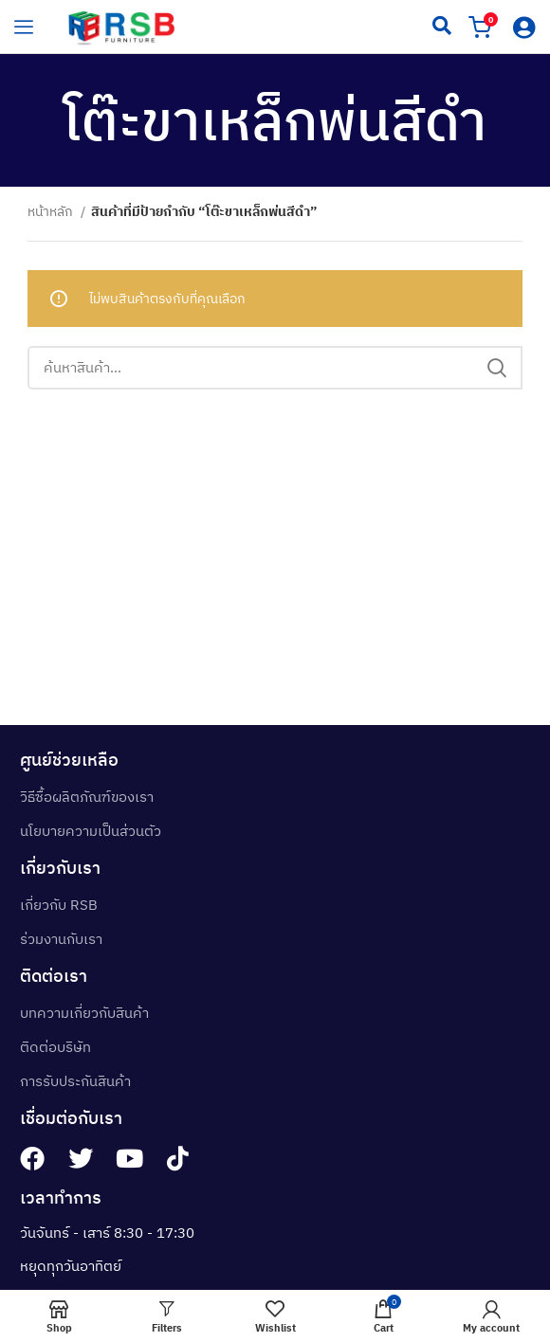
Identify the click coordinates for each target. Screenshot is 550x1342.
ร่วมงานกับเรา (61, 939)
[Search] (275, 368)
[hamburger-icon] (23, 26)
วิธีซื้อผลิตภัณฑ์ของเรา (87, 797)
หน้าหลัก (52, 211)
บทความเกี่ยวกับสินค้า (84, 1013)
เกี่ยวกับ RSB (59, 905)
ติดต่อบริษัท (55, 1047)
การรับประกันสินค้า (75, 1081)
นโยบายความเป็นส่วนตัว (90, 831)
